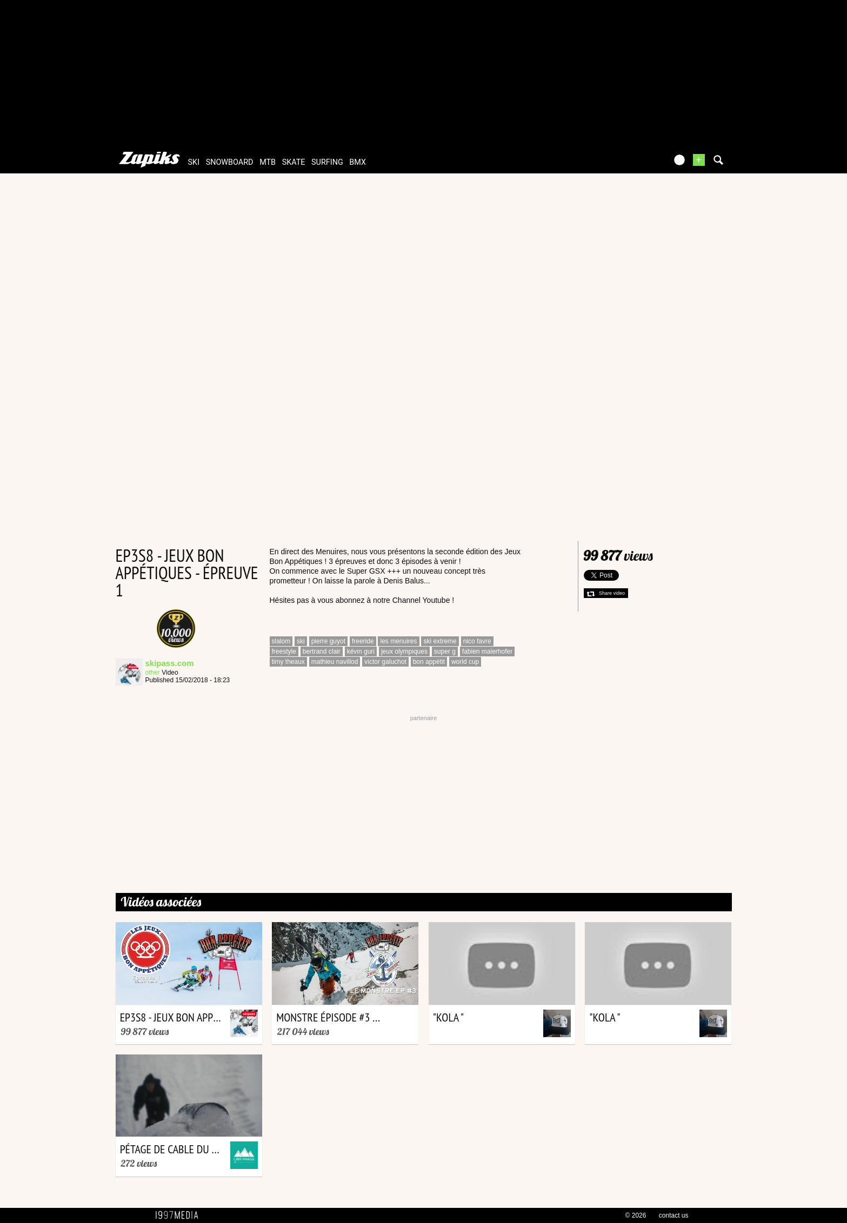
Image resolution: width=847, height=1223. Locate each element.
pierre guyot (328, 641)
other (152, 672)
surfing (327, 162)
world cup (465, 662)
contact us (674, 1215)
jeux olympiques (404, 651)
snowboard (230, 162)
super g (445, 651)
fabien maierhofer (487, 651)
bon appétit (429, 662)
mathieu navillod (334, 662)
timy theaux (288, 662)
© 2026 (635, 1215)
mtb (267, 162)
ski (194, 162)
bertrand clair (322, 651)
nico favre (477, 641)
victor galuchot (385, 662)
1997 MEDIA (180, 1215)
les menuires (398, 641)
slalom (281, 641)
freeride (363, 641)
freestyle (284, 651)
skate (293, 162)
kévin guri (361, 651)
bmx (357, 162)
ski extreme (439, 641)
